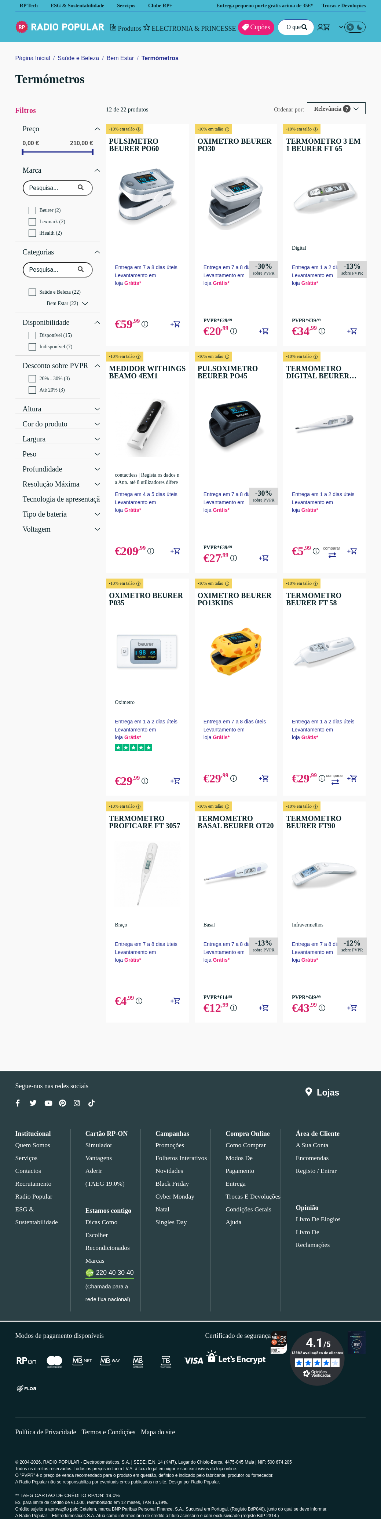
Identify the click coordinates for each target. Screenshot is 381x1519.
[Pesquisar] (303, 27)
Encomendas (311, 1161)
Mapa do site (162, 1423)
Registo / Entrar (316, 1174)
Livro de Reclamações (323, 1236)
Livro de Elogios (316, 1223)
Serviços (131, 5)
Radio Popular (32, 1200)
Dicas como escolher (111, 1226)
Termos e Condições (111, 1423)
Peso (30, 444)
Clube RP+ (165, 5)
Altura (32, 399)
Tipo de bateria (46, 504)
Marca (32, 167)
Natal (162, 1213)
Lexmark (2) (47, 218)
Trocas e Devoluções (344, 5)
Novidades (169, 1174)
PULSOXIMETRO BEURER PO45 (222, 375)
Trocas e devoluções (252, 1200)
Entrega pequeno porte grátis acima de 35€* (258, 5)
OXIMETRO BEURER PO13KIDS (227, 601)
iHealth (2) (46, 229)
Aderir (93, 1174)
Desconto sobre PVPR (55, 357)
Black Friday (170, 1187)
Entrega (236, 1187)
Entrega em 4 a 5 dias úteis (145, 495)
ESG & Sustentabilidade (80, 5)
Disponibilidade (46, 316)
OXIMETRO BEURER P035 (140, 601)
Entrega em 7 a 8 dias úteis (145, 265)
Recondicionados (106, 1238)
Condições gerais (248, 1213)
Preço (31, 128)
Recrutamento (33, 1187)
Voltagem (37, 519)
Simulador (98, 1149)
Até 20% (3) (47, 381)
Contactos (29, 1174)
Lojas (323, 1096)
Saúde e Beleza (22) (56, 286)
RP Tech (29, 5)
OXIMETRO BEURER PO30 (227, 145)
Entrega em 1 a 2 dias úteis (319, 269)
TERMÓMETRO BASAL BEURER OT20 (231, 823)
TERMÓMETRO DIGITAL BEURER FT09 (320, 375)
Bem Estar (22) (58, 298)
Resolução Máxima (51, 474)
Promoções (169, 1149)
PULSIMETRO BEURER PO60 (143, 145)
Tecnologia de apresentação (66, 489)
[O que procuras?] (294, 27)
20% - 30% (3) (50, 369)
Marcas (94, 1251)
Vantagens (99, 1161)
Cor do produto (47, 414)
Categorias (40, 247)
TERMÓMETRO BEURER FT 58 (320, 601)
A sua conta (312, 1149)
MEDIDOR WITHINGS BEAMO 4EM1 (141, 375)
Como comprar (245, 1149)
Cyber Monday (174, 1200)
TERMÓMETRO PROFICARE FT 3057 (141, 823)
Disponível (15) (49, 328)
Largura (35, 429)
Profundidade (44, 459)
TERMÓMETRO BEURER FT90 (320, 823)
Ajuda (233, 1226)
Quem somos (32, 1149)
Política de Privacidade (46, 1423)
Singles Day (169, 1226)
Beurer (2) (45, 206)
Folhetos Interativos (181, 1161)
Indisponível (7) (51, 339)
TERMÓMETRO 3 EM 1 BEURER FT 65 (317, 145)
